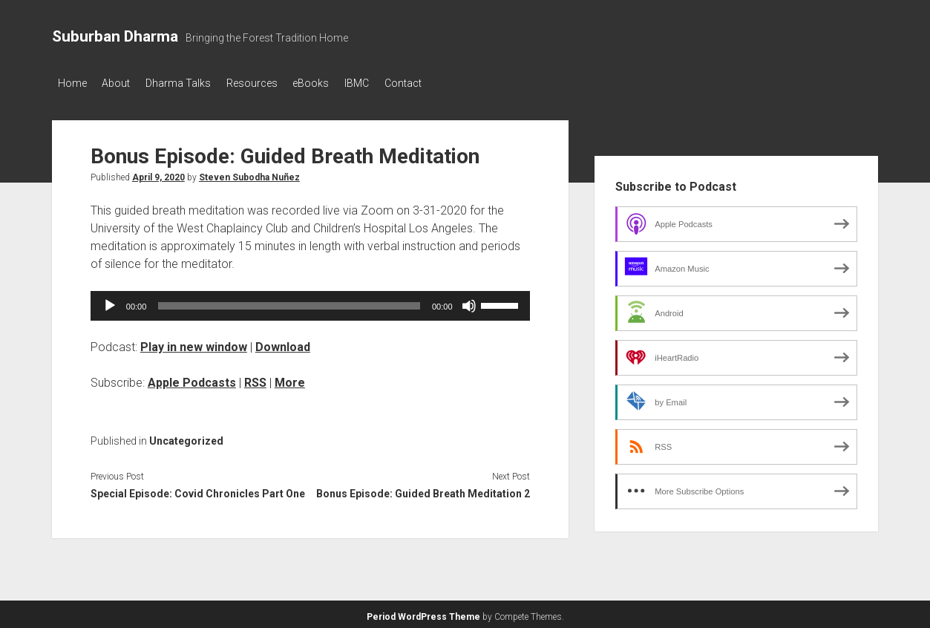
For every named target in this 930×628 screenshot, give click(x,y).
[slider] (289, 301)
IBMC (391, 83)
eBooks (339, 83)
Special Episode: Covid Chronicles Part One (198, 490)
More (290, 378)
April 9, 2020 (158, 173)
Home (72, 83)
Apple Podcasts (192, 378)
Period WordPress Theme (423, 613)
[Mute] (469, 301)
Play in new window (193, 343)
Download (282, 343)
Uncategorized (186, 436)
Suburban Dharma (115, 36)
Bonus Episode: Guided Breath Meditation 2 (423, 490)
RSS (255, 378)
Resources (272, 83)
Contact (444, 83)
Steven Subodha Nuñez (249, 173)
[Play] (109, 301)
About (123, 83)
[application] (310, 301)
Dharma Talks (192, 83)
